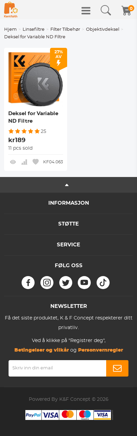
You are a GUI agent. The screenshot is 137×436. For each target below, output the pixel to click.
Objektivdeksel (102, 29)
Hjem (10, 29)
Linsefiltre (34, 29)
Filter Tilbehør (65, 29)
